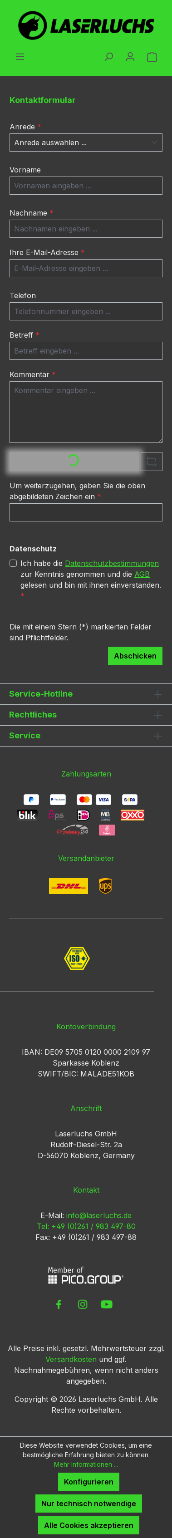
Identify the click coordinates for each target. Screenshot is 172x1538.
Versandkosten (71, 1359)
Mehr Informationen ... (86, 1464)
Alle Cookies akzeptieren (88, 1525)
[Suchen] (108, 56)
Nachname (32, 212)
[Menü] (20, 56)
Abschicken (135, 655)
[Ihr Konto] (130, 56)
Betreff (24, 334)
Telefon (23, 295)
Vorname (25, 169)
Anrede (25, 126)
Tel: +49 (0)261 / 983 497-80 (86, 1226)
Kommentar (33, 374)
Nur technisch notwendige (88, 1503)
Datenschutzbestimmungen (112, 563)
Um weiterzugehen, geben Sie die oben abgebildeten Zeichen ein (77, 491)
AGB (142, 574)
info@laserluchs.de (99, 1215)
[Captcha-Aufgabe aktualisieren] (151, 461)
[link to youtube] (106, 1304)
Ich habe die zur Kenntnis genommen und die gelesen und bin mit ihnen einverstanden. (90, 579)
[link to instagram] (82, 1304)
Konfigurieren (88, 1481)
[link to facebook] (58, 1304)
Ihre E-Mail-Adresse (47, 252)
